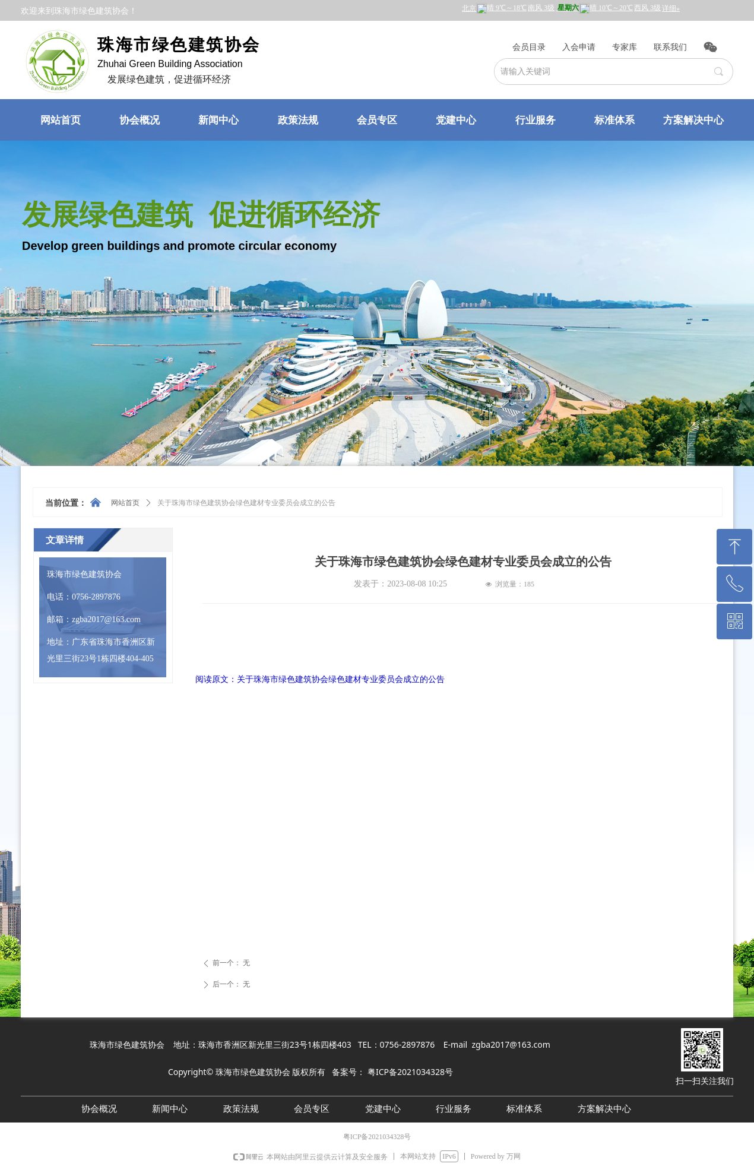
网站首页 (125, 503)
